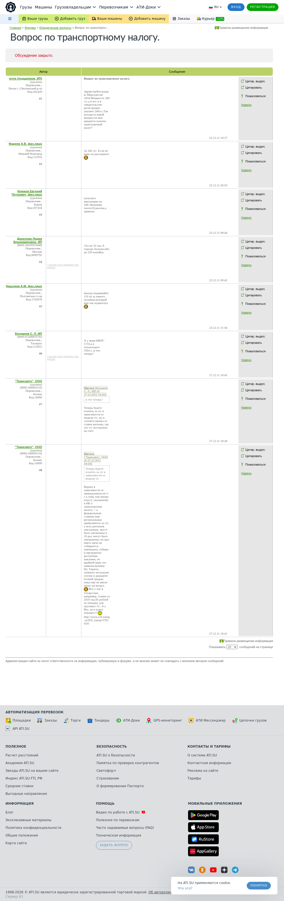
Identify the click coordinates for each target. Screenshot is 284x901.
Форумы (30, 27)
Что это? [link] (185, 888)
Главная (15, 27)
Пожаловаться (255, 96)
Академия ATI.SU (19, 763)
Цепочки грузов (249, 720)
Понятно (258, 885)
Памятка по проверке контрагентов (127, 763)
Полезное (15, 746)
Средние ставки (19, 786)
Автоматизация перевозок (34, 712)
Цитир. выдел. (255, 81)
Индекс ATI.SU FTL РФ (23, 778)
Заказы (47, 720)
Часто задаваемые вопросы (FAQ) (125, 828)
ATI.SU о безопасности (115, 755)
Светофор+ (106, 771)
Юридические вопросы (55, 27)
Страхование (107, 778)
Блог (9, 812)
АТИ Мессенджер (207, 720)
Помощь (105, 804)
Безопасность (111, 746)
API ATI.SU (17, 729)
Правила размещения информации (243, 27)
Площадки (18, 720)
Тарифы (194, 778)
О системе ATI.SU (202, 755)
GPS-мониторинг (164, 720)
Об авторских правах (167, 892)
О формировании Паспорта (120, 786)
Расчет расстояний (21, 755)
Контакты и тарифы (209, 746)
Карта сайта (16, 843)
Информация (19, 804)
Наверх (246, 104)
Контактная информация (209, 763)
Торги (72, 720)
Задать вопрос (114, 845)
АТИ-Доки (128, 720)
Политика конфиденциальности (33, 828)
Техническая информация (118, 835)
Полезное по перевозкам (117, 820)
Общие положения (21, 835)
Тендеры (98, 720)
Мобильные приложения (215, 804)
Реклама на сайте (203, 771)
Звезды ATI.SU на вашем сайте (31, 771)
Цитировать (253, 87)
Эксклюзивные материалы (28, 820)
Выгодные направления (26, 794)
